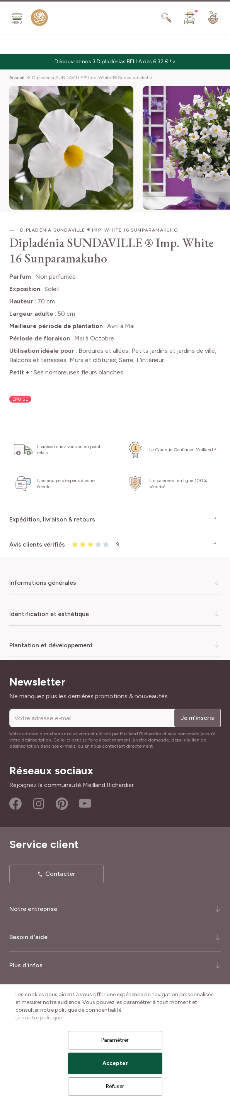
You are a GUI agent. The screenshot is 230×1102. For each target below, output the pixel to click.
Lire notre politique (38, 1017)
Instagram (38, 803)
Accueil (16, 77)
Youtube (85, 803)
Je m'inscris (197, 717)
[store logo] (39, 19)
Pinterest (62, 803)
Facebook (15, 803)
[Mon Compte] (190, 17)
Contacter (60, 873)
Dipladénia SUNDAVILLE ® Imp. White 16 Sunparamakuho (92, 77)
